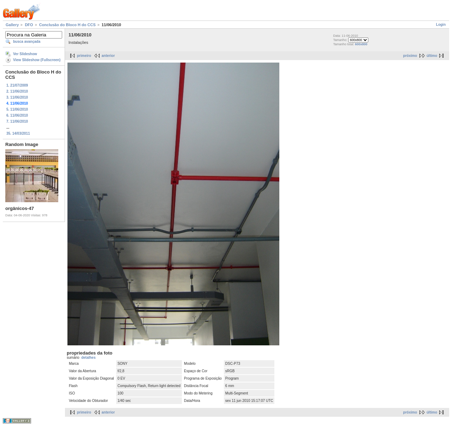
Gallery (12, 25)
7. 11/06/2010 (17, 121)
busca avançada (26, 41)
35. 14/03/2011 (18, 133)
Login (441, 25)
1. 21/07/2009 (17, 85)
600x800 (361, 44)
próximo (410, 56)
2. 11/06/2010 (17, 91)
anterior (108, 56)
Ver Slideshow (25, 54)
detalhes (88, 357)
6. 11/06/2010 (17, 115)
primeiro (84, 56)
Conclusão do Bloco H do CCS (67, 25)
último (432, 56)
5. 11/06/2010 (17, 109)
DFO (29, 25)
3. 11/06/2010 (17, 97)
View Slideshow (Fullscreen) (36, 60)
